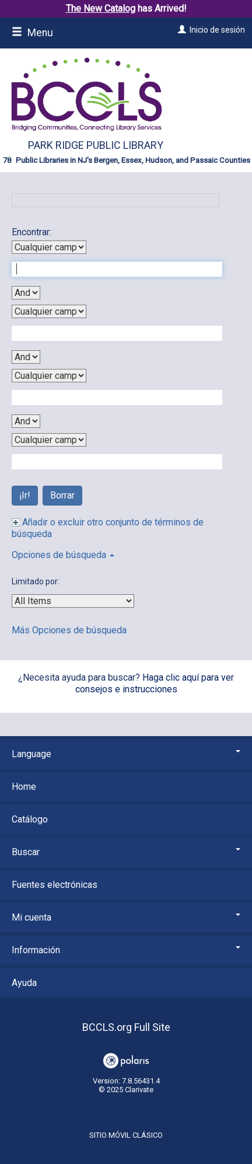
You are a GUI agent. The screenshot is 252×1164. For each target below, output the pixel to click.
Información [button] (126, 950)
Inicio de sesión (217, 29)
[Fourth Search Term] (110, 461)
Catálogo (30, 819)
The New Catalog (100, 8)
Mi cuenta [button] (126, 917)
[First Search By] (49, 247)
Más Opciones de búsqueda (69, 630)
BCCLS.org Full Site (126, 1027)
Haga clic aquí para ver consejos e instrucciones (155, 683)
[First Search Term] (110, 269)
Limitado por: (36, 581)
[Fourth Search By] (49, 440)
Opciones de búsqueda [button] (63, 554)
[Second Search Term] (110, 333)
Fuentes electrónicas (54, 884)
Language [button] (126, 753)
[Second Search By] (49, 311)
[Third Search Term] (110, 397)
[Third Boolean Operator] (26, 421)
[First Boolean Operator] (26, 292)
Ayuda (24, 982)
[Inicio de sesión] (180, 29)
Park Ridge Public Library (95, 145)
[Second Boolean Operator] (26, 357)
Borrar (62, 495)
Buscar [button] (126, 852)
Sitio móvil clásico (126, 1135)
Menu (32, 33)
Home (24, 786)
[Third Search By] (49, 375)
